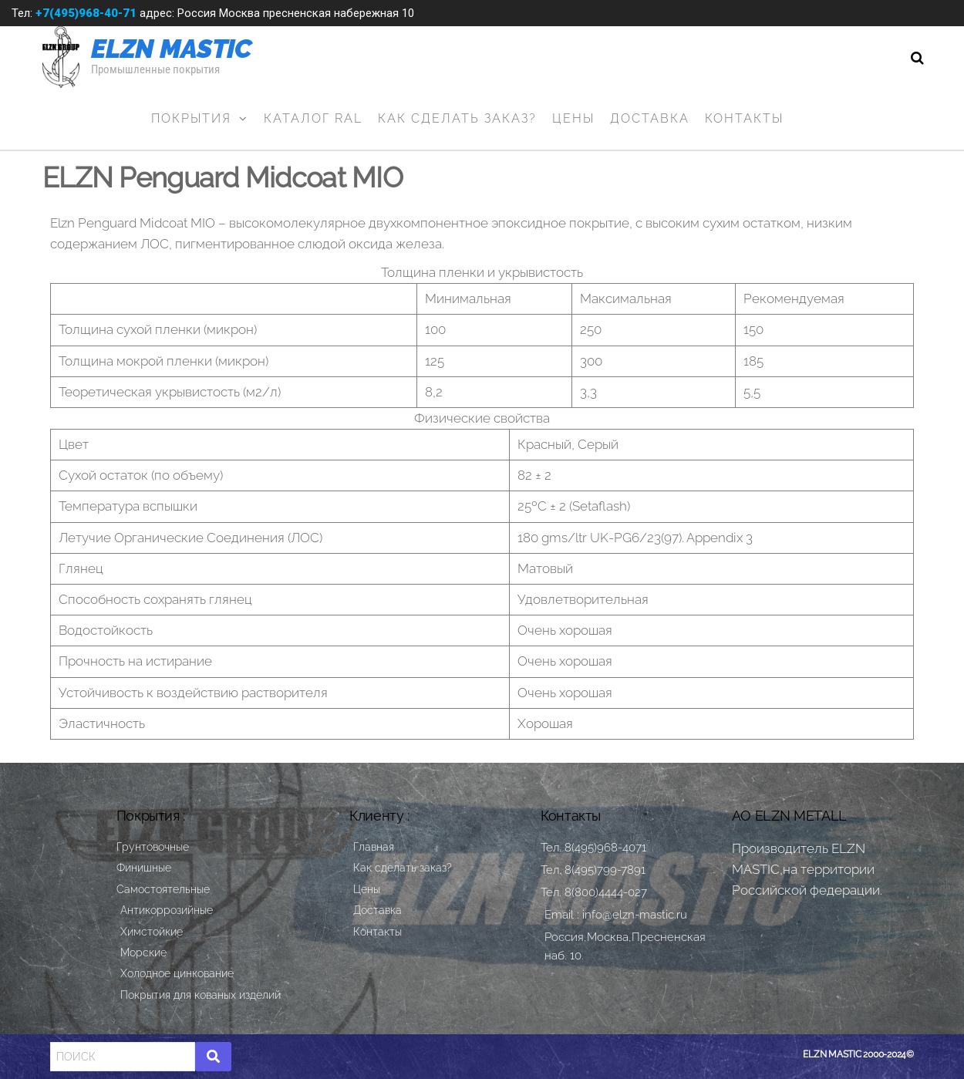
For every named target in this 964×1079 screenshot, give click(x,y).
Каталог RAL (313, 118)
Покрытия (191, 118)
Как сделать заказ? (457, 118)
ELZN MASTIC (171, 48)
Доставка (649, 118)
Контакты (744, 118)
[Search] (122, 1056)
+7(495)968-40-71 (86, 13)
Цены (573, 118)
